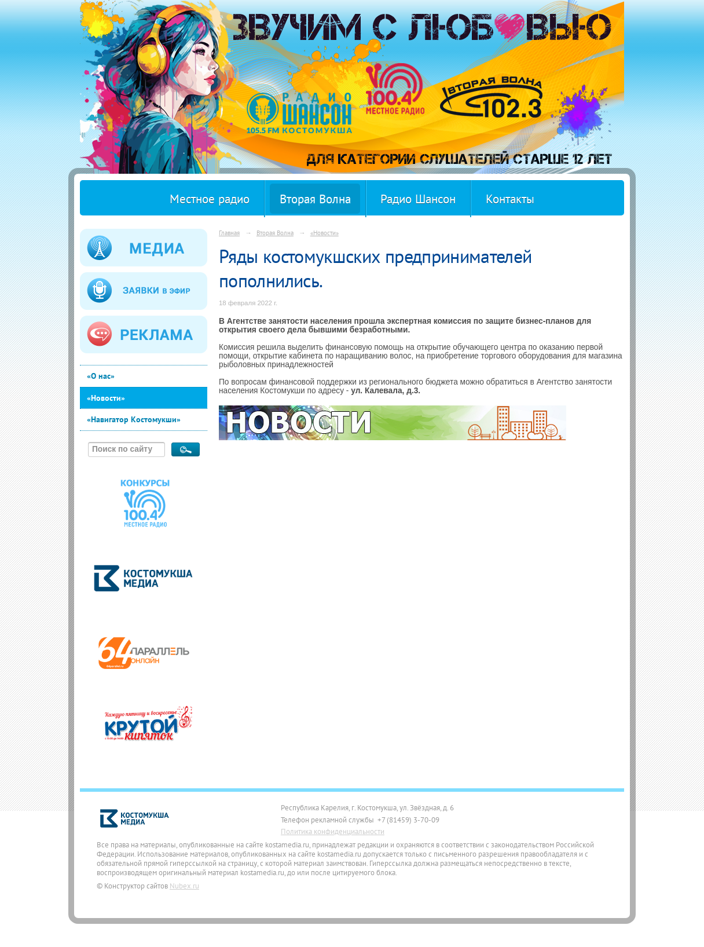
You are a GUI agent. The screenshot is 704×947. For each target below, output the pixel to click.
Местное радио (210, 199)
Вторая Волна (315, 199)
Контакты (510, 199)
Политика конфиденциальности (332, 831)
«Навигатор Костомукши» (134, 419)
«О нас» (101, 376)
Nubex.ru (184, 885)
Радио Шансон (418, 199)
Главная (229, 232)
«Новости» (106, 398)
